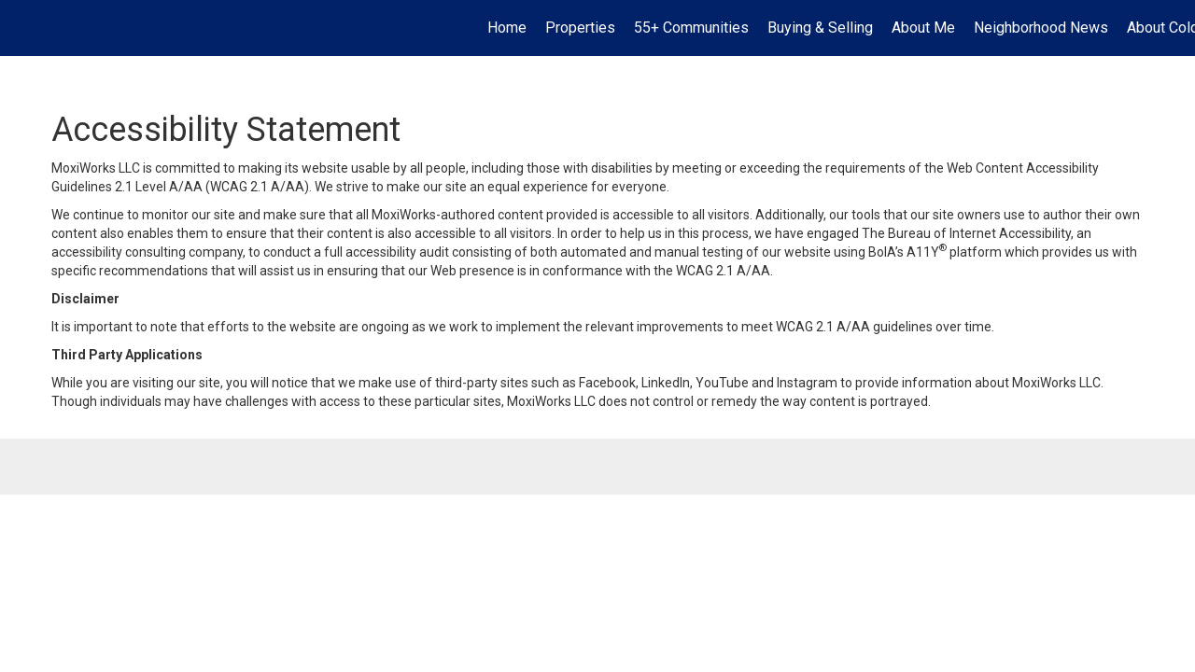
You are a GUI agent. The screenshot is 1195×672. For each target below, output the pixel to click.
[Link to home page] (24, 28)
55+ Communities (691, 27)
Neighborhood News (1041, 27)
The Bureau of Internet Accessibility (966, 233)
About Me (923, 27)
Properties (580, 27)
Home (507, 27)
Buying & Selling (820, 27)
